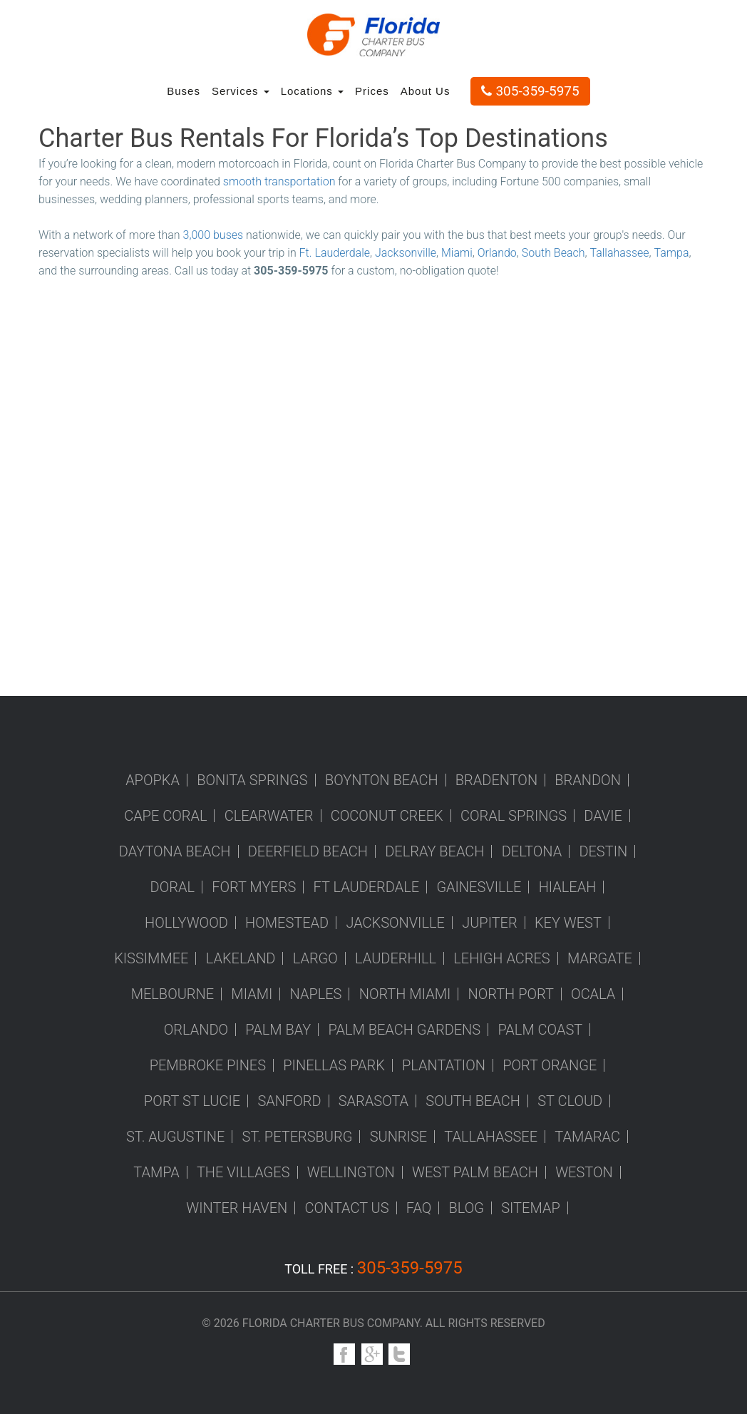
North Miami (405, 994)
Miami (457, 253)
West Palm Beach (475, 1172)
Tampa (671, 253)
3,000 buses (213, 235)
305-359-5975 (530, 91)
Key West (568, 922)
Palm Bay (278, 1029)
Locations (312, 91)
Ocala (593, 994)
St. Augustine (175, 1136)
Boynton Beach (381, 780)
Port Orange (550, 1065)
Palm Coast (540, 1029)
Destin (603, 851)
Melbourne (172, 994)
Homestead (287, 922)
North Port (511, 994)
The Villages (243, 1172)
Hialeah (568, 887)
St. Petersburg (297, 1136)
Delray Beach (434, 851)
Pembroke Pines (208, 1065)
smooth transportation (279, 181)
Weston (584, 1172)
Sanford (289, 1101)
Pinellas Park (334, 1065)
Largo (315, 958)
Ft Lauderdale (367, 887)
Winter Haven (236, 1208)
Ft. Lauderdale (334, 253)
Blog (466, 1208)
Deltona (532, 851)
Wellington (351, 1172)
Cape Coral (165, 815)
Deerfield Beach (308, 851)
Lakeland (241, 958)
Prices (372, 91)
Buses (183, 91)
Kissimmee (151, 958)
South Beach (553, 253)
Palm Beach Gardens (405, 1029)
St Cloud (569, 1101)
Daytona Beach (175, 851)
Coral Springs (513, 815)
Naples (316, 994)
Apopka (152, 780)
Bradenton (496, 780)
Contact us (346, 1208)
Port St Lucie (192, 1101)
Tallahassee (619, 253)
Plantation (443, 1065)
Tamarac (587, 1136)
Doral (172, 887)
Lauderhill (395, 958)
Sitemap (530, 1208)
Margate (599, 958)
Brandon (588, 780)
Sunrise (398, 1136)
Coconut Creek (387, 815)
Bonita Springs (252, 780)
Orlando (497, 253)
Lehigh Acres (501, 958)
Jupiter (489, 922)
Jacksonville (405, 253)
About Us (425, 91)
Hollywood (186, 922)
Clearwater (269, 815)
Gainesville (478, 887)
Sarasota (373, 1101)
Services (240, 91)
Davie (603, 815)
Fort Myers (254, 887)
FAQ (419, 1208)
